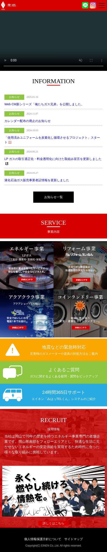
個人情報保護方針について (42, 539)
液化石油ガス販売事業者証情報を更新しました (36, 180)
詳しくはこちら (53, 523)
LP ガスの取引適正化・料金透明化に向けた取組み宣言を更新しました (52, 159)
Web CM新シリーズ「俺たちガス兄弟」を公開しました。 (44, 104)
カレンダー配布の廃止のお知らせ (27, 121)
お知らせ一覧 (53, 197)
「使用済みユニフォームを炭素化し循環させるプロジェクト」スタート (52, 140)
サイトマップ (73, 539)
